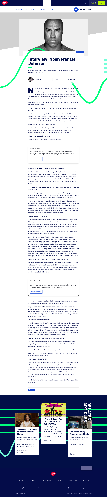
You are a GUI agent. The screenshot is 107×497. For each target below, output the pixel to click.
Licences (34, 3)
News (51, 9)
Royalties (22, 3)
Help (40, 3)
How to (33, 9)
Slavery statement (87, 493)
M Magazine (47, 3)
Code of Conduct (73, 480)
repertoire (40, 168)
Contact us (86, 480)
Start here (93, 3)
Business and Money (21, 9)
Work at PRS (47, 480)
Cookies (75, 493)
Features (42, 9)
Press (60, 480)
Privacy (80, 493)
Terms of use (69, 493)
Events (34, 480)
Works (28, 3)
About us (21, 480)
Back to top (86, 468)
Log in (101, 3)
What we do (14, 3)
